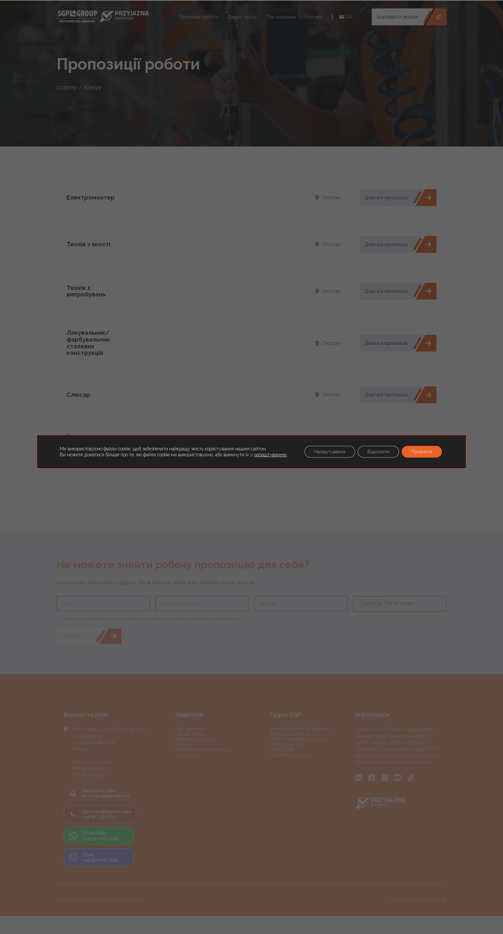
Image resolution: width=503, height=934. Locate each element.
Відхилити (378, 451)
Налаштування (329, 451)
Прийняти (421, 451)
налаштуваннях (270, 454)
